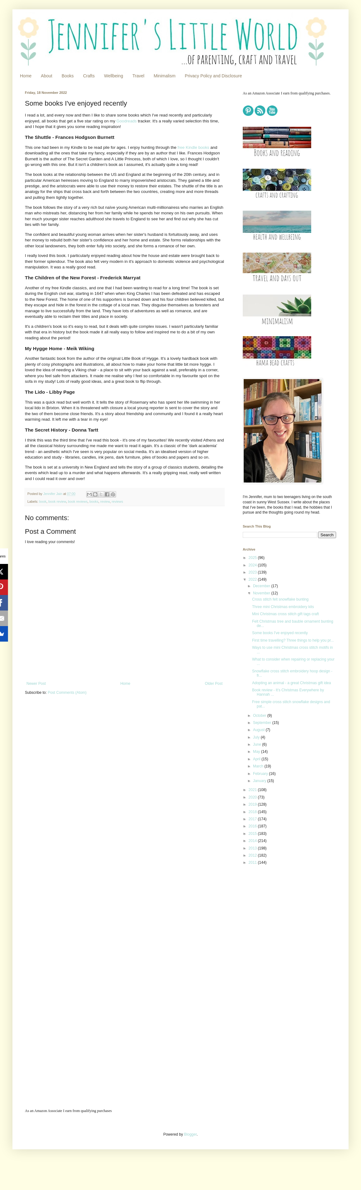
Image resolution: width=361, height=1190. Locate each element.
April (257, 759)
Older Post (214, 683)
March (259, 766)
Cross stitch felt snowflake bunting (280, 599)
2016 (253, 826)
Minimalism (165, 75)
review (105, 501)
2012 (253, 855)
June (257, 744)
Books (68, 75)
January (260, 781)
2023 (253, 572)
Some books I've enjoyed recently (280, 633)
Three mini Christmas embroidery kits (283, 607)
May (257, 751)
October (260, 715)
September (262, 723)
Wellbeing (113, 75)
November (262, 593)
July (257, 737)
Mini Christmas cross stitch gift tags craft (285, 614)
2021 (253, 790)
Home (25, 75)
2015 (253, 833)
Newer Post (36, 683)
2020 (253, 797)
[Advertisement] (282, 914)
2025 (253, 558)
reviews (117, 501)
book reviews (77, 501)
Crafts (89, 75)
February (261, 773)
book (42, 501)
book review (57, 501)
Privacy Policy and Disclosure (213, 75)
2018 (253, 812)
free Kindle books (193, 147)
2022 (253, 579)
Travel (138, 75)
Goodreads (127, 121)
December (262, 586)
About (46, 75)
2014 (253, 841)
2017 (253, 819)
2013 (253, 848)
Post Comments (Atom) (67, 692)
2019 (253, 804)
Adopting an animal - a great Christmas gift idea (291, 683)
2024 (253, 565)
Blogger (190, 1134)
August (259, 730)
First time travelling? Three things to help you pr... (293, 640)
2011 (253, 862)
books (93, 501)
